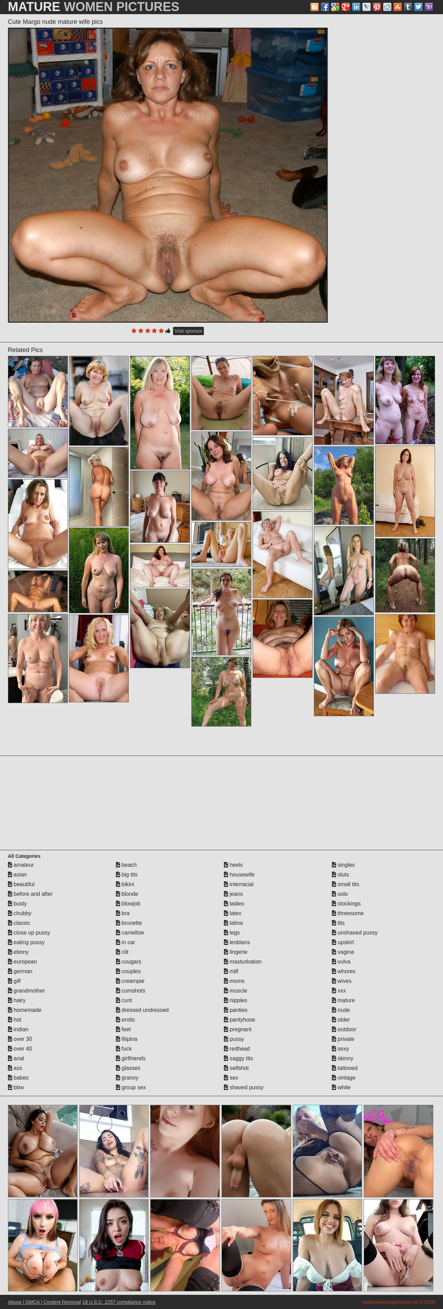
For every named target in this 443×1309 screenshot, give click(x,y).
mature (343, 1000)
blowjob (128, 904)
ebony (18, 952)
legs (232, 933)
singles (343, 865)
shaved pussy (243, 1087)
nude (341, 1010)
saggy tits (238, 1058)
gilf (14, 981)
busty (17, 904)
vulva (341, 962)
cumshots (130, 991)
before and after (30, 894)
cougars (128, 962)
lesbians (237, 942)
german (20, 971)
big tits (127, 875)
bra (123, 913)
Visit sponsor (188, 331)
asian (17, 875)
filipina (126, 1039)
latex (232, 913)
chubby (19, 913)
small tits (345, 884)
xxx (339, 991)
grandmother (26, 991)
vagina (343, 952)
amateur (21, 865)
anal (16, 1058)
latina (233, 923)
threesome (348, 913)
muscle (235, 991)
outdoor (344, 1029)
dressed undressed (142, 1010)
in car (125, 942)
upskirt (343, 942)
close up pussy (29, 933)
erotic (125, 1020)
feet (123, 1029)
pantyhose (239, 1020)
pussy (234, 1039)
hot (14, 1020)
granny (127, 1078)
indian (18, 1029)
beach (126, 865)
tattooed (345, 1068)
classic (19, 923)
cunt (124, 1000)
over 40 (20, 1049)
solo (340, 894)
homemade (25, 1010)
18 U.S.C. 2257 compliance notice (119, 1302)
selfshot (236, 1068)
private (343, 1039)
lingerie (235, 952)
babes (18, 1078)
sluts (340, 875)
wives (341, 981)
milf (231, 971)
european (22, 962)
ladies (234, 904)
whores (343, 971)
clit (122, 952)
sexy (340, 1049)
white (341, 1087)
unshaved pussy (355, 933)
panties (235, 1010)
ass (15, 1068)
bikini (125, 884)
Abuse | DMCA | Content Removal (44, 1302)
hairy (17, 1000)
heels (233, 865)
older (341, 1020)
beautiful (21, 884)
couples (128, 971)
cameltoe (130, 933)
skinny (342, 1058)
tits (338, 923)
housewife (239, 875)
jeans (233, 894)
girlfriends (131, 1058)
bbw (16, 1087)
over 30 (20, 1039)
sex (231, 1078)
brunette (129, 923)
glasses (128, 1068)
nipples (235, 1000)
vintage (343, 1078)
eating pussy (26, 942)
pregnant (238, 1029)
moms (234, 981)
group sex (131, 1087)
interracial (239, 884)
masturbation (243, 962)
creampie (130, 981)
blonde (127, 894)
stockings (346, 904)
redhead (237, 1049)
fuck (124, 1049)
